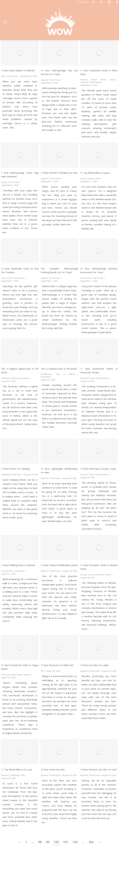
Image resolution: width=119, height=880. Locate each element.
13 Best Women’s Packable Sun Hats (59, 172)
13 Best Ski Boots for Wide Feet (57, 665)
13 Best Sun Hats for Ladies (94, 665)
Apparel (44, 79)
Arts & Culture (65, 374)
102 (75, 842)
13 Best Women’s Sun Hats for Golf (98, 769)
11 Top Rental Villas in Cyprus (95, 172)
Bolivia (15, 378)
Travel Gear (12, 76)
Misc (3, 76)
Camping (5, 474)
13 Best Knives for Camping (15, 468)
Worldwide (24, 378)
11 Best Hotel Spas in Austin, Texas (98, 468)
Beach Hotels (98, 79)
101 (65, 842)
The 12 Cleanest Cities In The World (59, 368)
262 (91, 842)
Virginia (26, 674)
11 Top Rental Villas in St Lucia (16, 769)
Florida (92, 378)
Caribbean (15, 775)
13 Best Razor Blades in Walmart (18, 70)
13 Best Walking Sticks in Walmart (18, 565)
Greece (91, 574)
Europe (91, 178)
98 (40, 842)
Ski (42, 670)
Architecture (46, 374)
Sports (4, 182)
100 (56, 842)
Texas (92, 474)
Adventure (6, 378)
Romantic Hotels (103, 574)
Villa (97, 178)
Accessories (7, 278)
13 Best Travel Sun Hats (53, 769)
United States (95, 82)
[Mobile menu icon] (5, 22)
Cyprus (83, 178)
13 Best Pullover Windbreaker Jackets (59, 565)
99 (47, 842)
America (84, 79)
